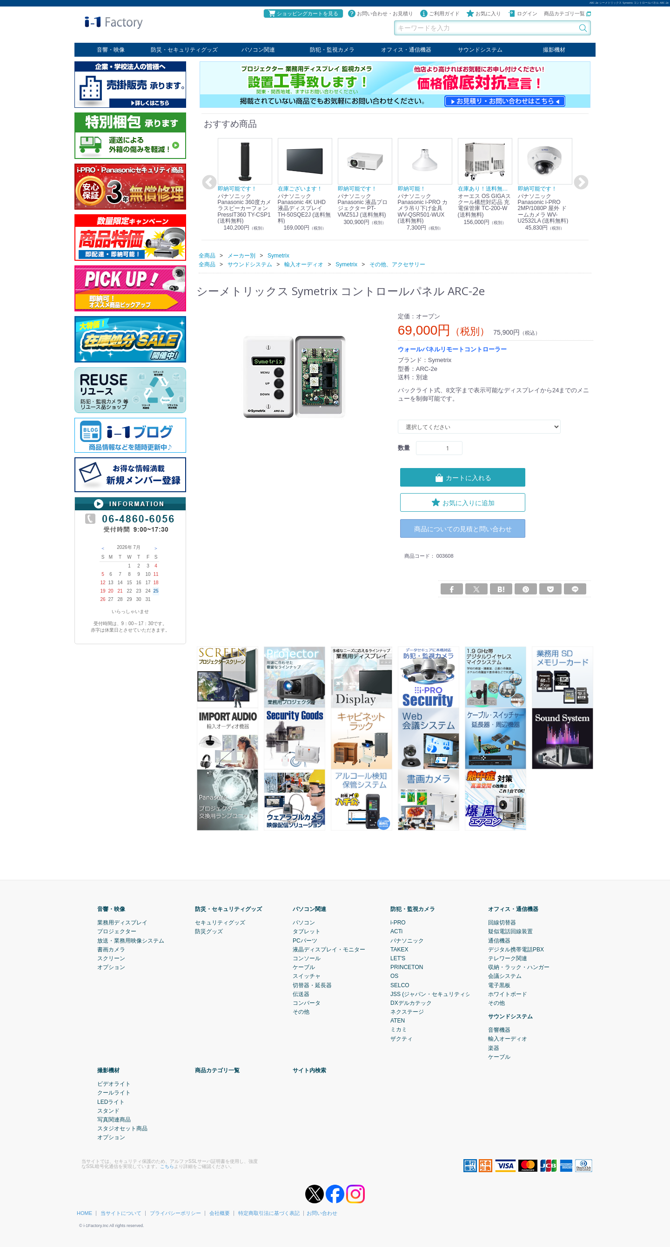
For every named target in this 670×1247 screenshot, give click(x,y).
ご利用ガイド (440, 13)
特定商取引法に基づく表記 (269, 1213)
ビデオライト (114, 1084)
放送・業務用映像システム (130, 940)
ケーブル (304, 967)
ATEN (397, 1020)
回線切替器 (502, 922)
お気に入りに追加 (463, 502)
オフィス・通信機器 (406, 49)
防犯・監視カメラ (332, 49)
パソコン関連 (258, 49)
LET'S (397, 958)
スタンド (108, 1110)
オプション (111, 967)
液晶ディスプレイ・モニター (329, 949)
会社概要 (219, 1213)
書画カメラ (111, 949)
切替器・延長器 (312, 985)
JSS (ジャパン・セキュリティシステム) (439, 993)
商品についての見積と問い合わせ (463, 528)
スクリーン (111, 958)
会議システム (505, 976)
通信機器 (499, 940)
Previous (208, 183)
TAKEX (399, 949)
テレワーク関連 (507, 958)
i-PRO (398, 922)
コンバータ (307, 1002)
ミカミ (398, 1029)
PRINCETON (406, 967)
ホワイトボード (507, 993)
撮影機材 (554, 49)
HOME (84, 1213)
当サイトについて (120, 1213)
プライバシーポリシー (175, 1213)
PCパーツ (305, 940)
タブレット (307, 931)
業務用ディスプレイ (122, 922)
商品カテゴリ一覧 (567, 13)
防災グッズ (209, 931)
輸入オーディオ (507, 1039)
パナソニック (407, 940)
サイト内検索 (309, 1070)
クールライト (114, 1092)
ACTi (396, 931)
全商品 (207, 255)
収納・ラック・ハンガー (518, 967)
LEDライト (111, 1101)
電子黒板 (499, 985)
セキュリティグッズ (220, 922)
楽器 (493, 1047)
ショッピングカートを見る (303, 13)
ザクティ (401, 1038)
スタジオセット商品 (122, 1128)
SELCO (399, 985)
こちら (167, 1165)
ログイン (522, 13)
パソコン (304, 922)
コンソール (307, 958)
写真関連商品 (114, 1119)
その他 (301, 1012)
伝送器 (301, 993)
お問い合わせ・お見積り (380, 13)
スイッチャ (307, 976)
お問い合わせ (322, 1213)
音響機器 (499, 1030)
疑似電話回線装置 (510, 931)
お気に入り (483, 13)
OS (394, 976)
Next (580, 183)
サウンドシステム (480, 49)
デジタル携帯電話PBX (516, 949)
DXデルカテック (411, 1002)
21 (119, 591)
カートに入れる (463, 477)
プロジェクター (116, 931)
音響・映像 (111, 49)
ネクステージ (407, 1012)
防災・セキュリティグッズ (184, 49)
